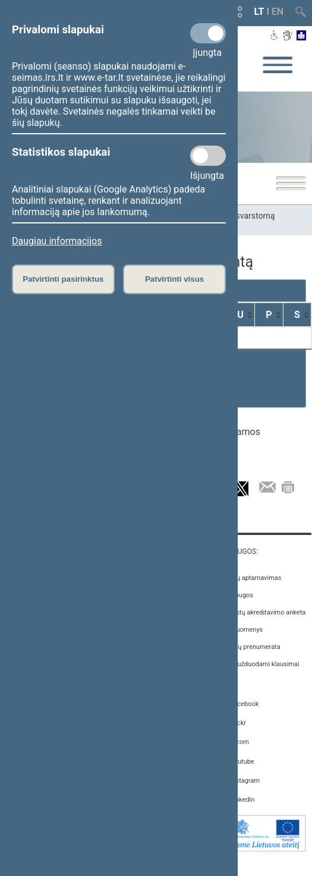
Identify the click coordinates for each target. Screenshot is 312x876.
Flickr (238, 723)
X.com (239, 742)
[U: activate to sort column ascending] (240, 314)
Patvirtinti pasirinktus (63, 279)
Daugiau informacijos (57, 241)
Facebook (244, 704)
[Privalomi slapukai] (208, 33)
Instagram (245, 780)
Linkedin (242, 799)
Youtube (242, 761)
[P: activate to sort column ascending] (269, 314)
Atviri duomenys (239, 630)
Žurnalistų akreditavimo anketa (260, 612)
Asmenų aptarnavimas (248, 578)
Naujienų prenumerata (248, 647)
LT (259, 11)
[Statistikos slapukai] (208, 156)
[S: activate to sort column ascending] (297, 314)
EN (277, 11)
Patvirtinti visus (174, 279)
